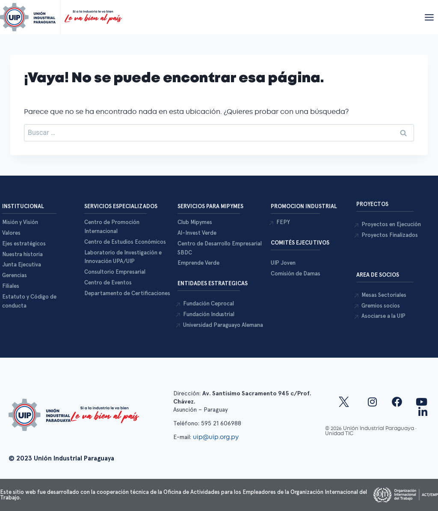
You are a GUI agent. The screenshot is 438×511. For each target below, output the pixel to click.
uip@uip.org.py (216, 437)
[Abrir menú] (429, 17)
